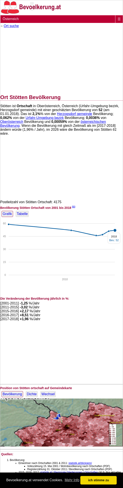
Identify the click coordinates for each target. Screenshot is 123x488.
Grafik (7, 214)
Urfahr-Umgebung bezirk (45, 118)
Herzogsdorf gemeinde (74, 114)
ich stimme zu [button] (98, 480)
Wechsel (48, 394)
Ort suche (11, 26)
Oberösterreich (11, 122)
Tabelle (22, 214)
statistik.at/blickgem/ (80, 463)
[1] (73, 206)
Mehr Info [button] (72, 480)
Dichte (32, 394)
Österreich (11, 19)
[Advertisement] (61, 60)
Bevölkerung (12, 394)
